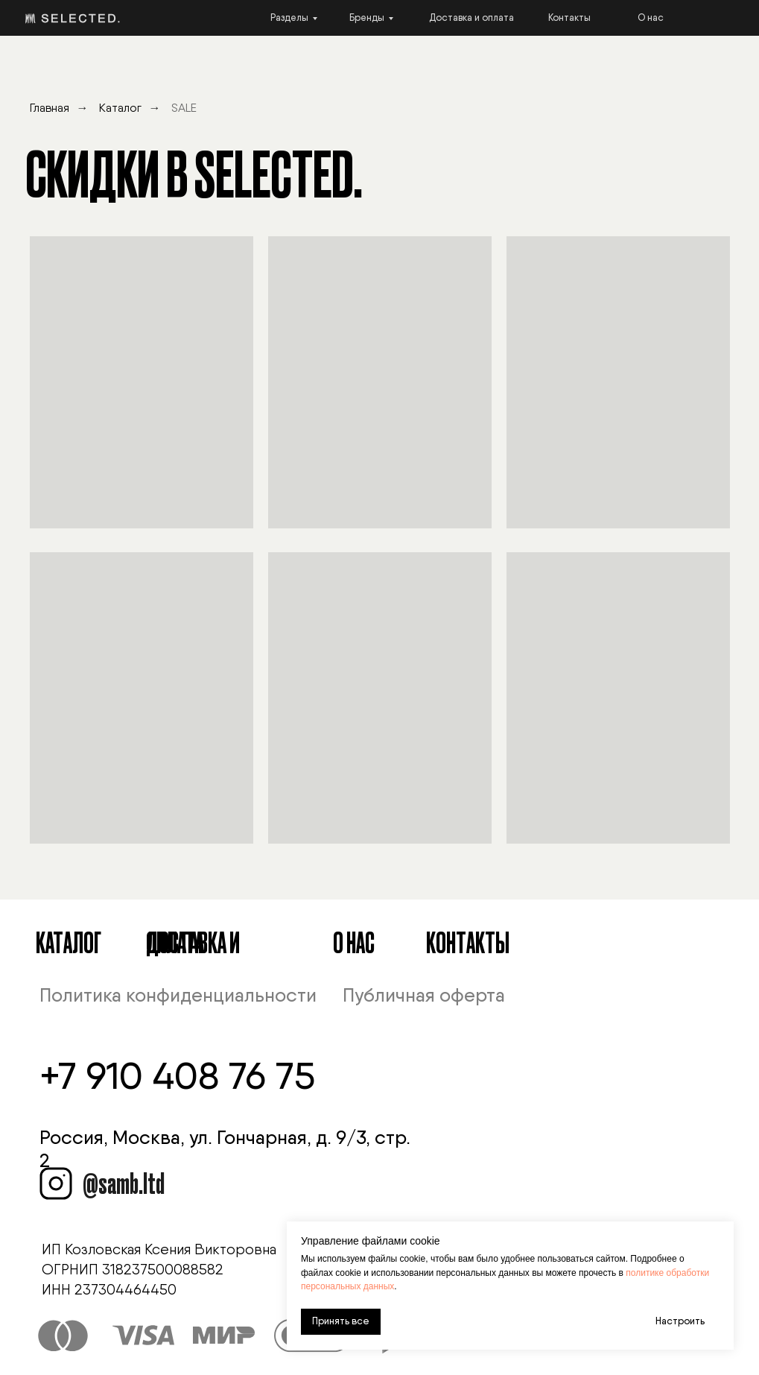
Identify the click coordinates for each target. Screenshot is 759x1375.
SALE (184, 108)
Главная (49, 108)
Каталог (120, 108)
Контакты (569, 17)
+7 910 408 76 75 (177, 1075)
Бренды (366, 17)
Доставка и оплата (471, 17)
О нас (651, 17)
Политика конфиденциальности (178, 995)
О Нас (354, 941)
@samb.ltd (124, 1182)
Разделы (289, 17)
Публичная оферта (424, 995)
